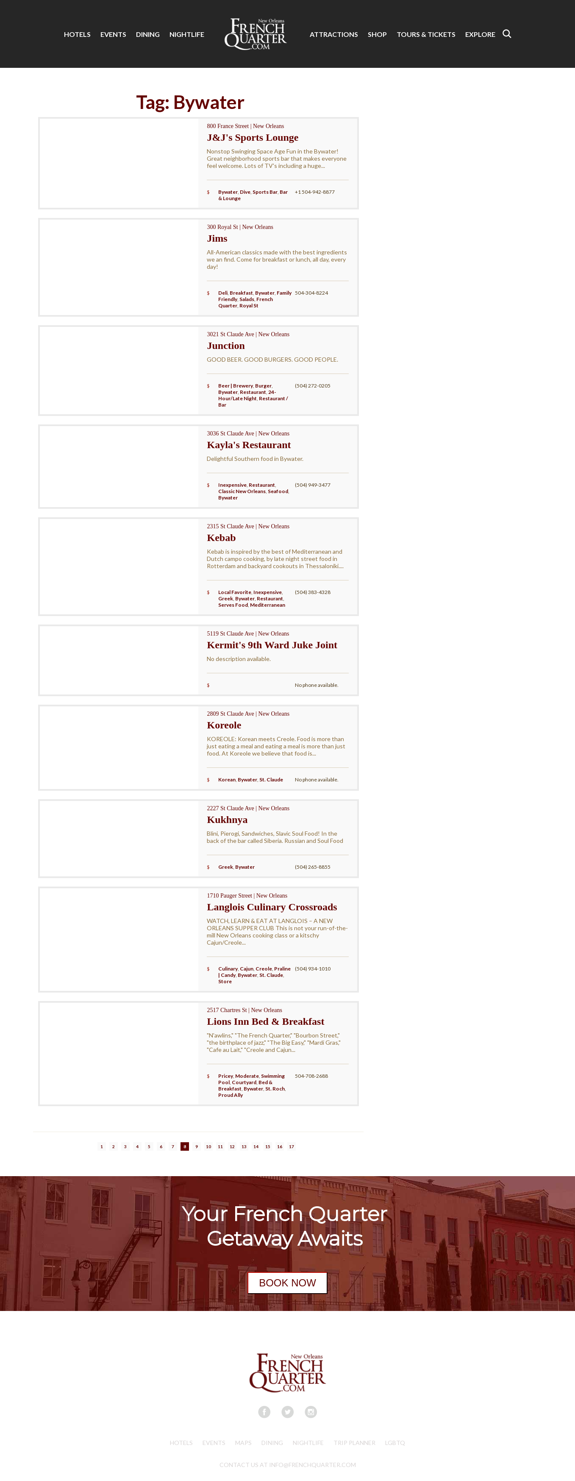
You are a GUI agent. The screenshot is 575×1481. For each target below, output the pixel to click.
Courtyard (244, 1082)
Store (225, 981)
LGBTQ (395, 1442)
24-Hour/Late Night (247, 395)
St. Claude (271, 779)
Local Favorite (234, 592)
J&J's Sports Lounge (252, 137)
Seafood (278, 491)
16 (279, 1146)
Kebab (221, 537)
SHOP (377, 34)
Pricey (225, 1076)
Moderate (247, 1076)
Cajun (246, 968)
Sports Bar (265, 192)
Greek (225, 598)
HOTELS (77, 34)
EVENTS (113, 34)
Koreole (224, 725)
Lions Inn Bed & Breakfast (265, 1021)
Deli (223, 293)
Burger (263, 385)
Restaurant (253, 392)
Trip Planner (354, 1442)
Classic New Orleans (242, 491)
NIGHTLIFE (186, 34)
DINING (148, 34)
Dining (272, 1442)
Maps (243, 1442)
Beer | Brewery (235, 385)
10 (208, 1146)
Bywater (228, 192)
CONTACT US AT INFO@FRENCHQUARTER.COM (287, 1464)
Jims (217, 238)
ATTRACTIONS (334, 34)
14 (255, 1146)
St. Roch (275, 1088)
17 (291, 1146)
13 (244, 1146)
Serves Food (233, 605)
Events (214, 1442)
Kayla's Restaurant (249, 444)
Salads (246, 299)
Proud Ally (230, 1095)
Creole (264, 968)
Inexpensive (232, 485)
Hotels (181, 1442)
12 (232, 1146)
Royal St (248, 305)
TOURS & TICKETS (426, 34)
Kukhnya (227, 819)
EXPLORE (480, 34)
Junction (225, 345)
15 (267, 1146)
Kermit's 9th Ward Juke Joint (272, 644)
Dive (245, 192)
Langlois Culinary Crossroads (272, 906)
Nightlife (308, 1442)
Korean (227, 779)
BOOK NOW (287, 1283)
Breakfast (241, 293)
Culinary (228, 968)
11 (220, 1146)
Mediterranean (267, 605)
